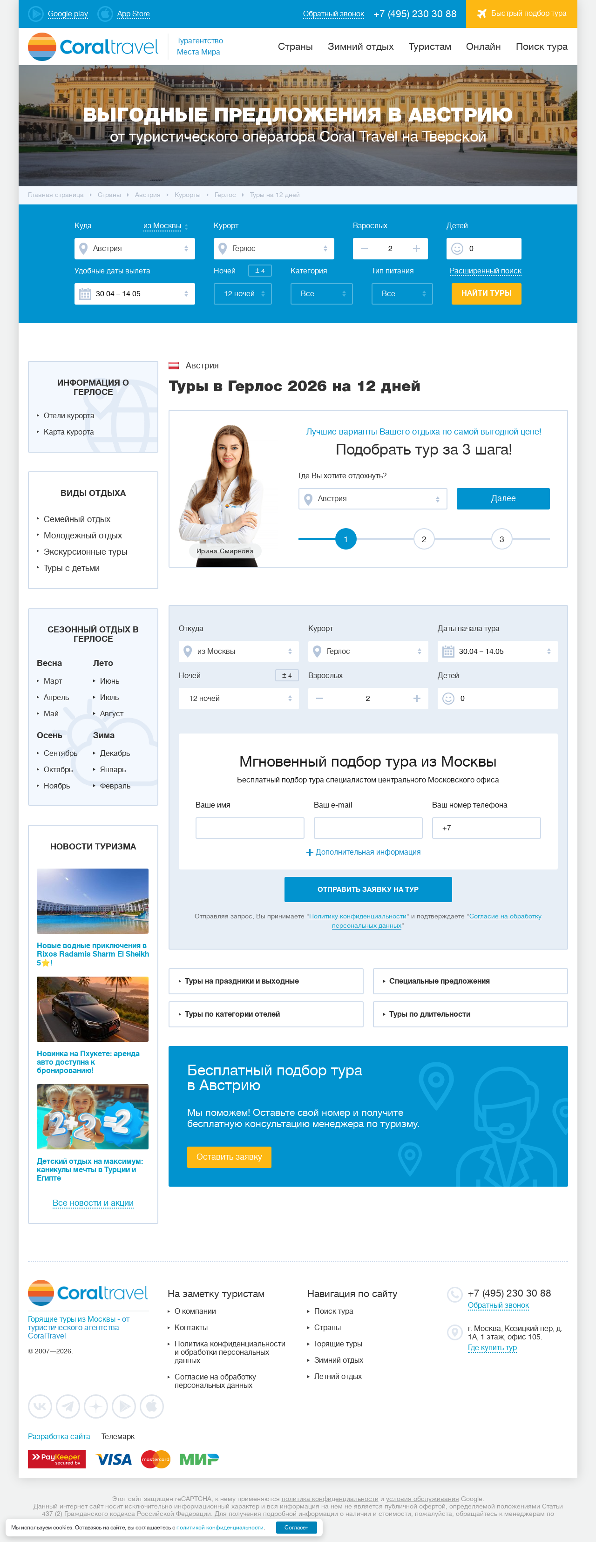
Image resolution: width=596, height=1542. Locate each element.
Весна (49, 663)
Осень (49, 735)
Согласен (296, 1527)
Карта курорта (69, 432)
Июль (109, 697)
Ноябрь (57, 786)
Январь (113, 770)
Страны (327, 1328)
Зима (104, 735)
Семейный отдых (77, 519)
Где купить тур (492, 1348)
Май (51, 714)
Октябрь (58, 770)
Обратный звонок (498, 1305)
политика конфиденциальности (330, 1498)
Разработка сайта (59, 1437)
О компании (195, 1311)
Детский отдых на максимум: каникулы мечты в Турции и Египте (90, 1169)
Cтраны (295, 46)
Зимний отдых (361, 46)
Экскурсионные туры (86, 552)
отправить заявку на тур (368, 889)
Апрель (56, 697)
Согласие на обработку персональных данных (215, 1381)
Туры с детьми (72, 568)
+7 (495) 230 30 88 (415, 14)
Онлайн (483, 46)
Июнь (109, 681)
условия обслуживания (422, 1498)
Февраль (115, 786)
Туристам (430, 46)
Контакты (191, 1328)
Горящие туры (338, 1344)
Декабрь (115, 753)
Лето (103, 663)
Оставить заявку (229, 1157)
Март (53, 681)
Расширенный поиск (486, 271)
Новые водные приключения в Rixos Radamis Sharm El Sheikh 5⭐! (93, 954)
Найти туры (486, 293)
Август (111, 714)
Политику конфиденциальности (357, 916)
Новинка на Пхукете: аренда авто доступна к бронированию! (88, 1062)
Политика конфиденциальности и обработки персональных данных (230, 1352)
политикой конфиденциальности (220, 1527)
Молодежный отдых (83, 535)
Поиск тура (542, 46)
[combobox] (153, 227)
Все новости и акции (93, 1203)
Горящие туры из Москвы (71, 1319)
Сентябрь (60, 753)
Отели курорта (69, 416)
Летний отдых (338, 1376)
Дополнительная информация (368, 852)
